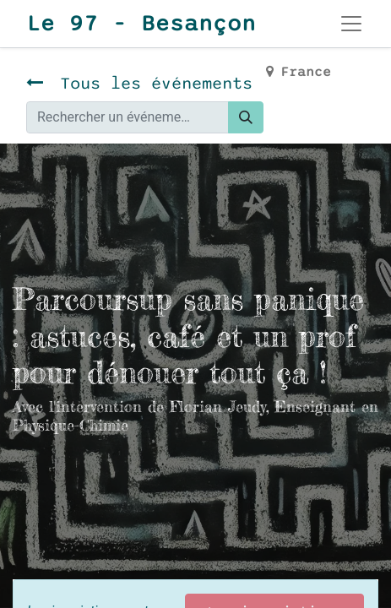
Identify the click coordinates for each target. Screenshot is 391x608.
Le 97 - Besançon (141, 23)
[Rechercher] (245, 117)
